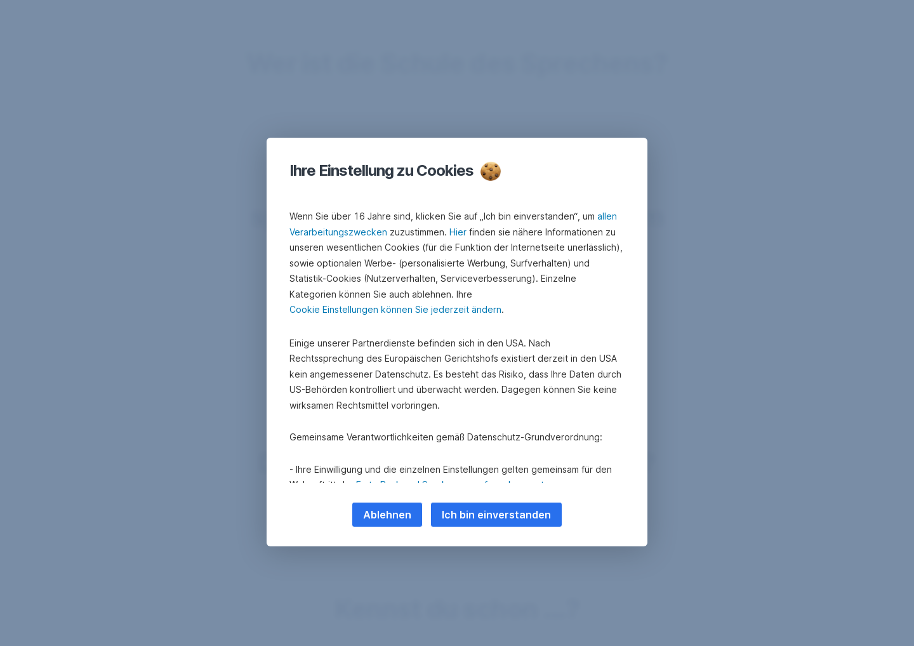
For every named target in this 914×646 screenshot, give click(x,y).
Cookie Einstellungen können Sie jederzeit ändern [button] (395, 309)
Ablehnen (387, 514)
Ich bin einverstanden (496, 514)
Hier (458, 232)
